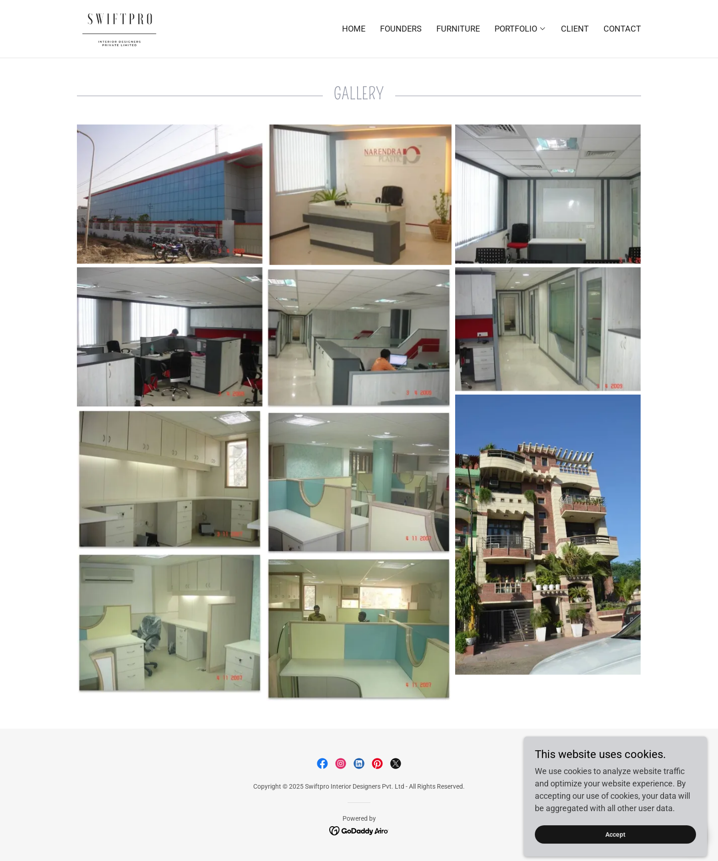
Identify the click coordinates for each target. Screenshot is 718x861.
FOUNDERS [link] (401, 28)
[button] (520, 28)
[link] (118, 28)
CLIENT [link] (575, 28)
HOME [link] (353, 28)
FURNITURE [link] (458, 28)
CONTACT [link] (622, 28)
